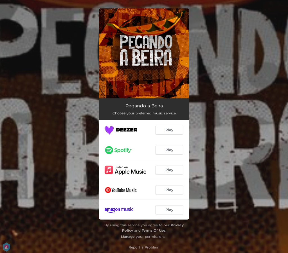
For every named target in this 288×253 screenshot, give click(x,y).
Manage (128, 236)
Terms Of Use (153, 230)
